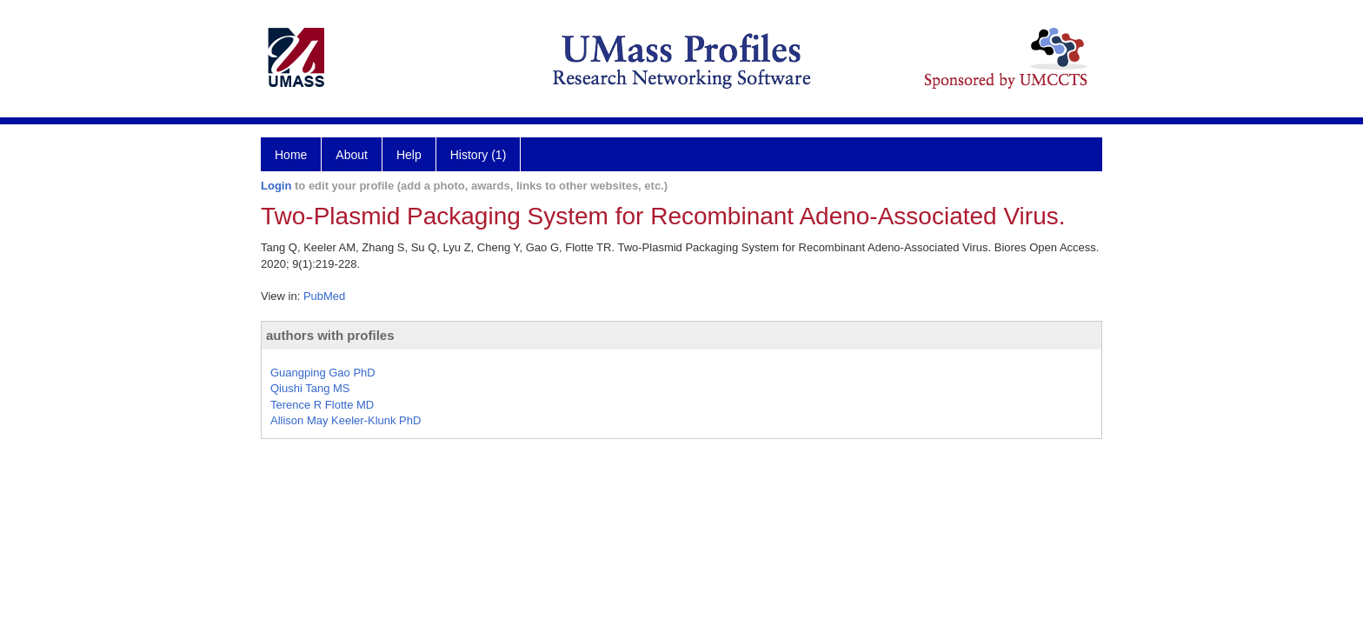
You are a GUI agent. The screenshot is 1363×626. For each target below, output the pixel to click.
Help (409, 155)
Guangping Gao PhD (323, 372)
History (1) (478, 155)
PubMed (324, 296)
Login (276, 185)
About (352, 155)
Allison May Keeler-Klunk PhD (345, 420)
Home (291, 155)
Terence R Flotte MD (322, 404)
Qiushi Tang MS (310, 388)
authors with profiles (330, 335)
